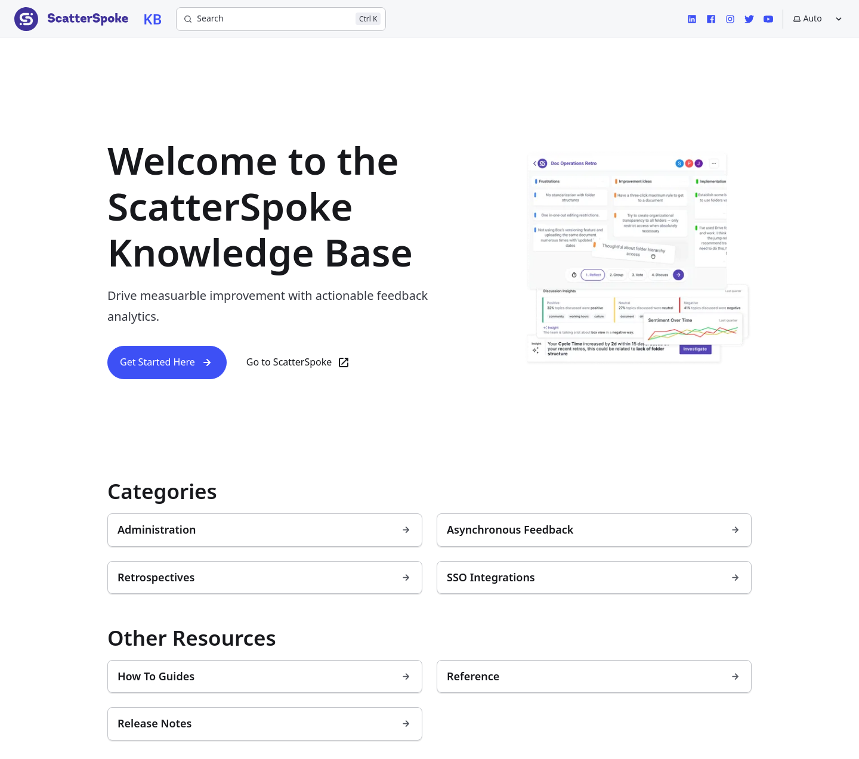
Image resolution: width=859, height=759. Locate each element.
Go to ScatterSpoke (298, 362)
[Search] (281, 19)
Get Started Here (167, 362)
